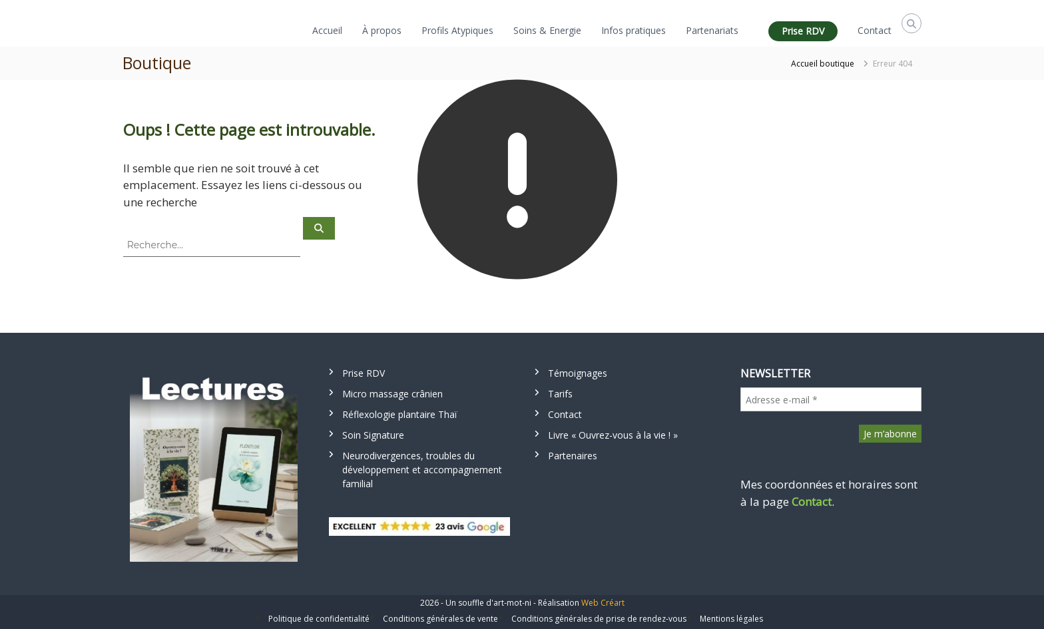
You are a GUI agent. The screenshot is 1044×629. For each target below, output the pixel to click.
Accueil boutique (822, 63)
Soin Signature (373, 435)
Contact (875, 30)
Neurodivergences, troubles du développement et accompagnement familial (422, 469)
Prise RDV (803, 31)
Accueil (327, 30)
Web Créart (603, 602)
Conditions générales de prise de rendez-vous (598, 618)
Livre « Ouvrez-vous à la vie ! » (613, 435)
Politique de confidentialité (319, 618)
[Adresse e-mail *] (830, 399)
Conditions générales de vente (440, 618)
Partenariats (712, 30)
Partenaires (572, 455)
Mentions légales (731, 618)
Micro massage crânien (392, 393)
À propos (381, 30)
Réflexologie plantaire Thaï (399, 414)
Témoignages (577, 373)
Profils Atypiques (457, 30)
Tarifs (560, 393)
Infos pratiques (633, 30)
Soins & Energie (547, 30)
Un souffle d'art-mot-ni (488, 602)
